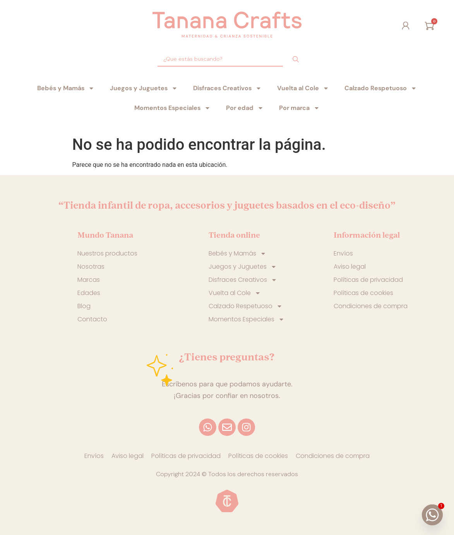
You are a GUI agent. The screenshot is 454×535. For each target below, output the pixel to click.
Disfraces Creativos (227, 88)
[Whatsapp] (432, 514)
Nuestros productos (107, 253)
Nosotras (91, 266)
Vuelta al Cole (303, 88)
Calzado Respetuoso (380, 88)
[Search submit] (296, 59)
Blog (84, 306)
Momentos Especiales (172, 108)
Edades (88, 292)
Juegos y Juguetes (144, 88)
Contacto (92, 319)
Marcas (88, 279)
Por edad (245, 108)
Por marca (299, 108)
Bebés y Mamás (65, 88)
